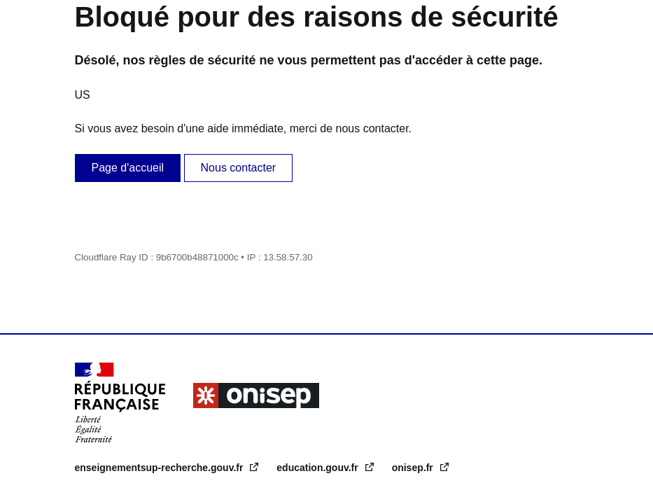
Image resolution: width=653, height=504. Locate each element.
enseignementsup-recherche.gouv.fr (160, 467)
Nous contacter (238, 168)
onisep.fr (414, 467)
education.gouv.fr (318, 467)
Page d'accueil (128, 168)
